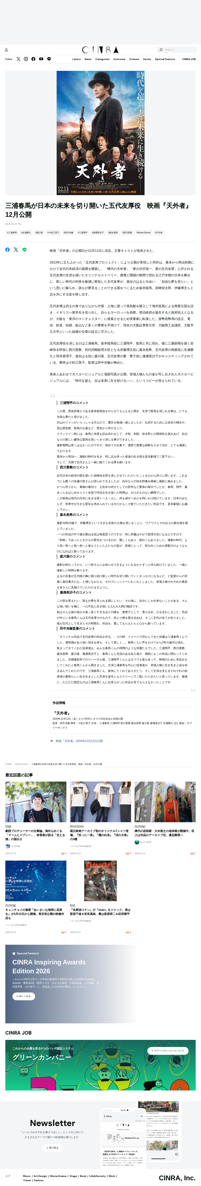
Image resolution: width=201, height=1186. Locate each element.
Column (134, 62)
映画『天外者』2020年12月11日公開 (79, 744)
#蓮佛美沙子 (98, 236)
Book (83, 1179)
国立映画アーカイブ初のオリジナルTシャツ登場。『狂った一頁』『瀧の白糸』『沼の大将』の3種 (100, 838)
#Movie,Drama (143, 236)
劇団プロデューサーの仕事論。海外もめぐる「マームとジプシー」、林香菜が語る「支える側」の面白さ (35, 838)
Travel (27, 1184)
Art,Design (40, 1179)
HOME (8, 767)
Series (147, 62)
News (88, 62)
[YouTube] (41, 63)
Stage (73, 1179)
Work (112, 1179)
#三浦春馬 (12, 236)
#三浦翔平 (83, 236)
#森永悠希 (113, 236)
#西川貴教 (127, 236)
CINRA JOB (189, 62)
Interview (119, 62)
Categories (102, 62)
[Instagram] (26, 63)
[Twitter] (18, 63)
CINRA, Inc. (177, 1181)
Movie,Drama (21, 767)
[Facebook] (33, 63)
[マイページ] (13, 51)
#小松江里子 (53, 236)
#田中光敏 (69, 236)
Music (27, 1179)
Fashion (39, 1184)
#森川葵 (39, 236)
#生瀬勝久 (26, 236)
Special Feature (165, 62)
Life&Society (97, 1179)
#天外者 (158, 236)
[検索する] (154, 51)
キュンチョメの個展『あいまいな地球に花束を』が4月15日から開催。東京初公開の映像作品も (34, 917)
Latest (76, 62)
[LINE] (49, 63)
